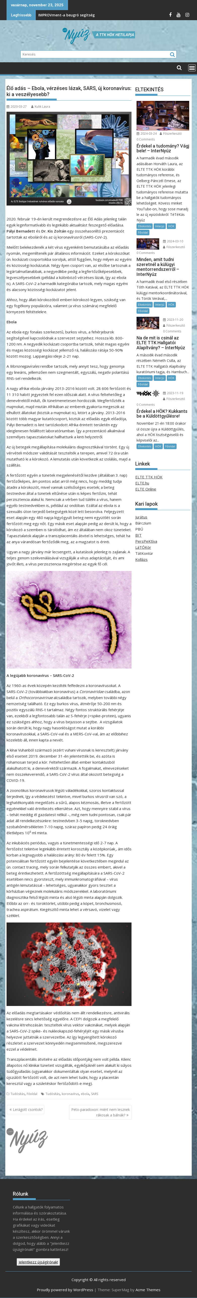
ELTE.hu (142, 482)
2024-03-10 (173, 241)
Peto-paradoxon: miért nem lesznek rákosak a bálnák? (100, 1112)
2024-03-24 (147, 133)
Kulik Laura (40, 106)
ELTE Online (145, 489)
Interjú (159, 226)
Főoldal (32, 1094)
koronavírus (70, 1094)
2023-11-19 (173, 393)
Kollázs (141, 559)
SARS (94, 1094)
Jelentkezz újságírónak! (38, 1261)
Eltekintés (144, 226)
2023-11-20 (173, 320)
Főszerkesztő (171, 133)
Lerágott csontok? (28, 1109)
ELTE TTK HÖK (148, 476)
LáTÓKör (143, 547)
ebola (85, 1094)
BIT (138, 535)
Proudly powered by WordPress (65, 1289)
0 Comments (146, 139)
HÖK (171, 226)
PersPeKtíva (146, 541)
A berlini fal (110, 15)
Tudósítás (18, 1094)
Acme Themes (148, 1289)
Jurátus (141, 517)
